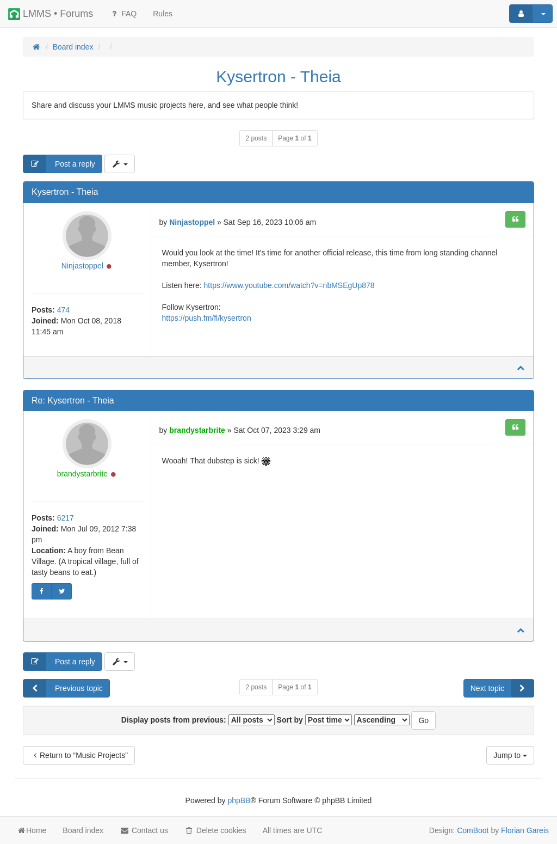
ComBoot (472, 830)
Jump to (510, 755)
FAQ (123, 13)
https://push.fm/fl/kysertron (206, 318)
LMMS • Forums (50, 14)
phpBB (238, 800)
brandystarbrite (82, 473)
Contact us (144, 830)
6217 (65, 517)
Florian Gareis (525, 830)
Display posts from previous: (198, 719)
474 (63, 309)
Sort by (314, 719)
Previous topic (63, 688)
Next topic (502, 688)
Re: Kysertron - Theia (73, 400)
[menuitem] (163, 13)
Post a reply (59, 164)
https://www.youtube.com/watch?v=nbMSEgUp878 (289, 285)
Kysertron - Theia (278, 76)
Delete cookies (215, 830)
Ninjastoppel (82, 265)
